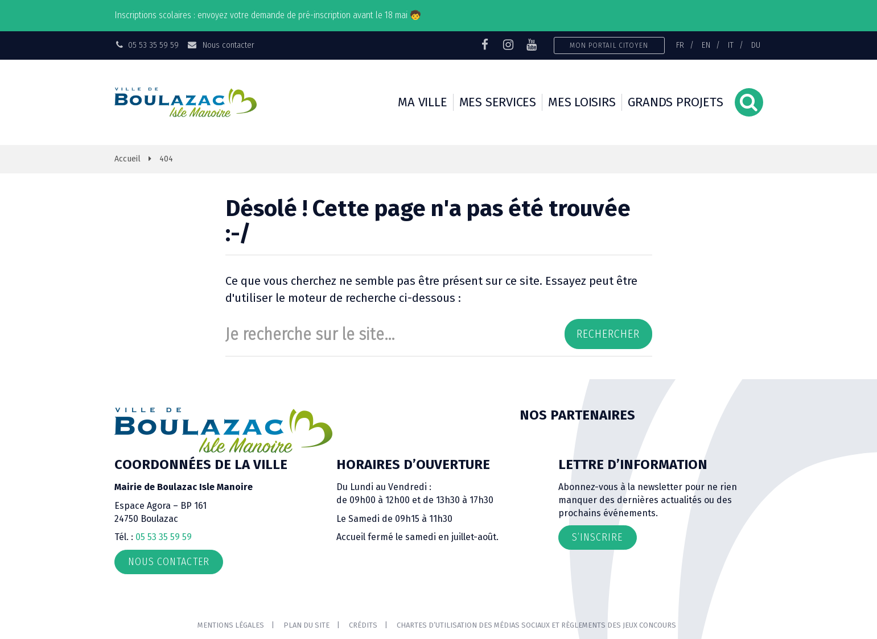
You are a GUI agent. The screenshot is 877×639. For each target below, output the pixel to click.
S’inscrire (597, 537)
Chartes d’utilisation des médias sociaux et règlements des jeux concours (536, 625)
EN (706, 45)
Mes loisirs (582, 102)
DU (755, 45)
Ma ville (422, 102)
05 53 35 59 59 (163, 537)
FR (680, 45)
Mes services (497, 102)
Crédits (363, 625)
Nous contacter (220, 45)
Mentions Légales (230, 625)
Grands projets (675, 102)
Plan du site (306, 625)
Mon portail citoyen (609, 45)
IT (731, 45)
